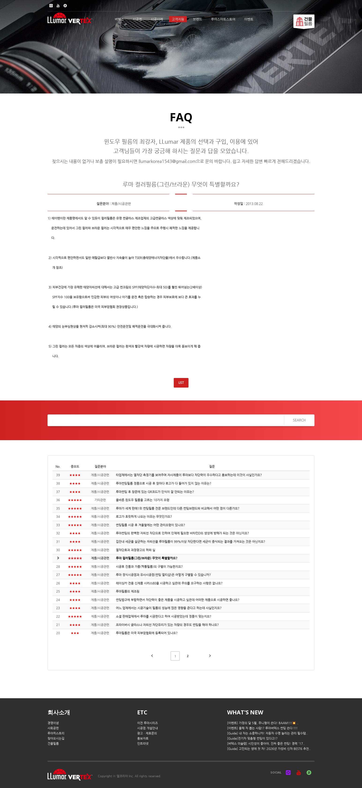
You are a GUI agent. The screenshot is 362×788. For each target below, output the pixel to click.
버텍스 (119, 19)
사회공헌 (53, 728)
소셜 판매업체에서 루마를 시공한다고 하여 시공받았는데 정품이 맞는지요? (163, 616)
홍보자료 (142, 738)
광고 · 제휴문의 (147, 733)
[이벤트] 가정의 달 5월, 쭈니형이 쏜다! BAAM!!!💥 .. (263, 723)
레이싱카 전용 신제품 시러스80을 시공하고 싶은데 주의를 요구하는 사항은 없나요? (169, 583)
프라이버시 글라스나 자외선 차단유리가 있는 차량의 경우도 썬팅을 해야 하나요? (167, 624)
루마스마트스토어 (223, 19)
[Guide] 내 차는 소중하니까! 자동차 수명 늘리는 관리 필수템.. (267, 733)
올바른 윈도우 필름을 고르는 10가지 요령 (142, 500)
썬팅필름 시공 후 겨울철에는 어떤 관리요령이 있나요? (150, 525)
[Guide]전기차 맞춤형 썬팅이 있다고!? (252, 738)
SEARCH (299, 420)
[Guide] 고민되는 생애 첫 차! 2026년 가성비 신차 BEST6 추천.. (269, 748)
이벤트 (248, 19)
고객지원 (178, 19)
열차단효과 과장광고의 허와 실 (135, 550)
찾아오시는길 (56, 738)
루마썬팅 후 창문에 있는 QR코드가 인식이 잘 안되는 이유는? (155, 491)
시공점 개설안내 (147, 728)
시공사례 (157, 19)
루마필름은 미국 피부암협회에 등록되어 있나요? (146, 633)
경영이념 (53, 723)
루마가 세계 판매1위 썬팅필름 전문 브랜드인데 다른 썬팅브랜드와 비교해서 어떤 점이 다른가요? (177, 508)
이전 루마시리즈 (147, 723)
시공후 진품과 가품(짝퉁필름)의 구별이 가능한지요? (149, 566)
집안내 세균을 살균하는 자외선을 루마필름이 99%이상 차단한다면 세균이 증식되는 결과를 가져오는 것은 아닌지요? (190, 541)
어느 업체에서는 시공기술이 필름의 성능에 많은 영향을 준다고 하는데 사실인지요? (169, 608)
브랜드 (197, 19)
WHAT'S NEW (245, 712)
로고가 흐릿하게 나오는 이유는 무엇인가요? (144, 516)
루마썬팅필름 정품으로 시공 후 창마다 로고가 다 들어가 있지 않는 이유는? (163, 483)
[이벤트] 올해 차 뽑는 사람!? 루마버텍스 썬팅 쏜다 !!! (262, 728)
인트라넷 (142, 743)
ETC (142, 712)
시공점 (137, 19)
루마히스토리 (56, 733)
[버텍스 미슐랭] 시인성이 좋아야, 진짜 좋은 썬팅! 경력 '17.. (266, 743)
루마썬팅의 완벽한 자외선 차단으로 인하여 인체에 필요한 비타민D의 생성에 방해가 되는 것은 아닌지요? (182, 533)
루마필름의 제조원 (127, 591)
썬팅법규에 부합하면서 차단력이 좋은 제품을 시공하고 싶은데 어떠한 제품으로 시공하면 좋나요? (177, 599)
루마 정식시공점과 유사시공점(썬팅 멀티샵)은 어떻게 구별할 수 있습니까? (163, 574)
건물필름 (53, 743)
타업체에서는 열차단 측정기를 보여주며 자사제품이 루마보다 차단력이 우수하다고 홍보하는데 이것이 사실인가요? (189, 475)
